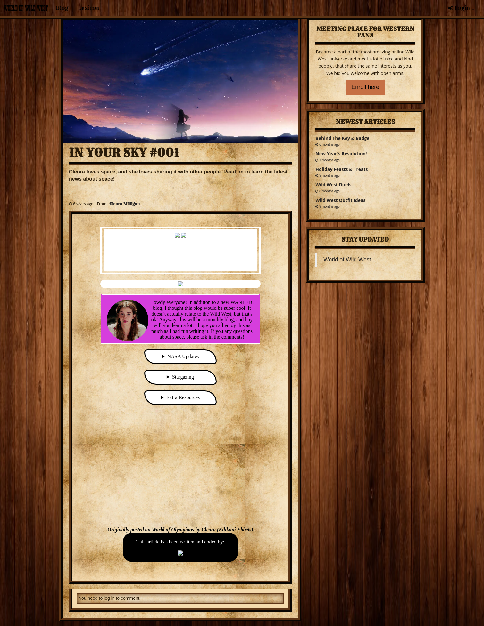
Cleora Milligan (124, 203)
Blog (62, 8)
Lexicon (89, 8)
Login (461, 8)
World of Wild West (347, 259)
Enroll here (365, 87)
